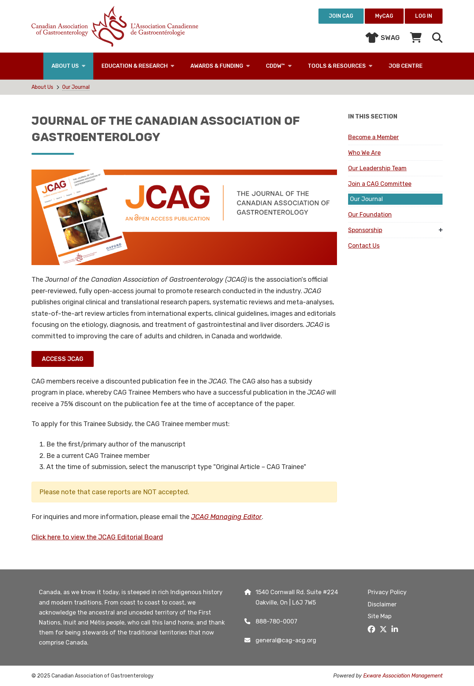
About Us (65, 66)
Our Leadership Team (377, 168)
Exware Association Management (403, 676)
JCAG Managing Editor (226, 517)
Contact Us (364, 245)
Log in (423, 16)
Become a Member (373, 137)
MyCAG (384, 16)
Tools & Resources (337, 66)
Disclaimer (382, 604)
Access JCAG (62, 358)
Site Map (379, 616)
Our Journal (76, 87)
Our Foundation (370, 214)
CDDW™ (275, 66)
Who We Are (364, 152)
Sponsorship (365, 230)
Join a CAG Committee (379, 183)
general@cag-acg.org (286, 640)
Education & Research (134, 66)
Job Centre (405, 66)
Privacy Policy (387, 592)
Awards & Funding (216, 66)
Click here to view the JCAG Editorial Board (97, 537)
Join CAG (341, 16)
